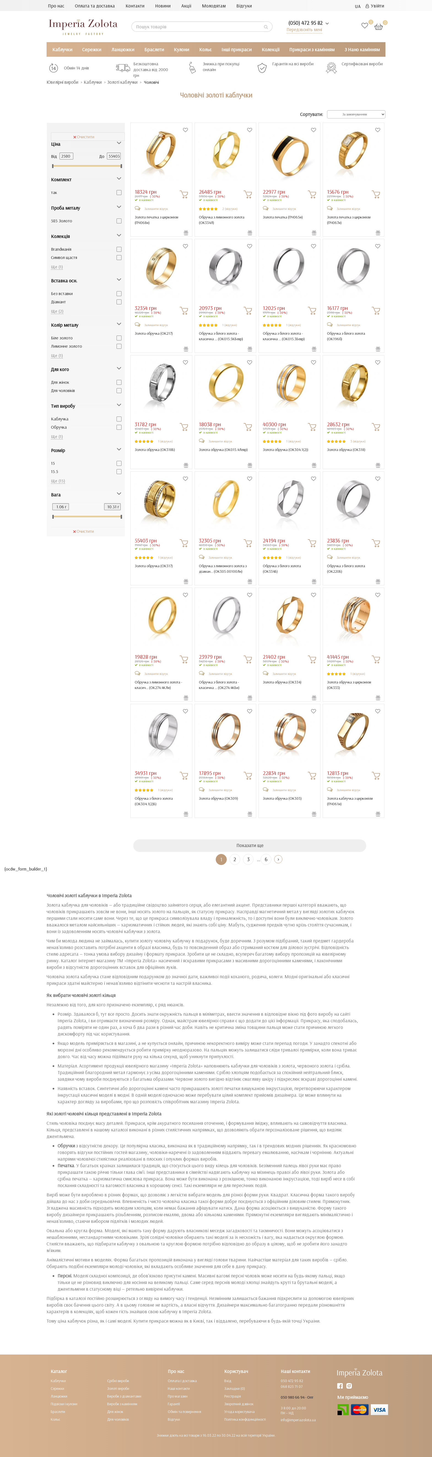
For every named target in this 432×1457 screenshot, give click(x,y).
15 (53, 463)
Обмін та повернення (184, 1411)
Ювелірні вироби (64, 82)
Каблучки (62, 49)
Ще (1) (57, 266)
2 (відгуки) (229, 209)
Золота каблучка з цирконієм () (350, 801)
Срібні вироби (118, 1380)
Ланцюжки (122, 49)
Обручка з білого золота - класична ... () (221, 336)
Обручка (59, 427)
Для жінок (60, 382)
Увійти (375, 6)
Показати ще (249, 845)
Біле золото (62, 337)
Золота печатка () (283, 217)
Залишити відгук (156, 209)
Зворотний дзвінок (238, 1403)
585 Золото (61, 220)
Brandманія (61, 249)
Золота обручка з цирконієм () (349, 685)
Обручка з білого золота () (346, 336)
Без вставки (62, 293)
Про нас (56, 6)
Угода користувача (239, 1411)
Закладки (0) (234, 1388)
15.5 (54, 471)
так (54, 192)
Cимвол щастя (64, 257)
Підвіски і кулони (64, 1403)
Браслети (154, 49)
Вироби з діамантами (124, 1396)
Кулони (181, 49)
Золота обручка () (154, 333)
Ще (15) (58, 480)
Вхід (227, 1380)
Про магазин (178, 1396)
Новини (163, 6)
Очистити (83, 136)
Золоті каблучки (128, 82)
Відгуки (244, 6)
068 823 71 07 (292, 1386)
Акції (186, 6)
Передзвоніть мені (303, 29)
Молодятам (214, 6)
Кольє (205, 49)
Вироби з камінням (122, 1403)
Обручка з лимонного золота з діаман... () (223, 568)
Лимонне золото (66, 346)
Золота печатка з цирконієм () (156, 220)
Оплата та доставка (95, 6)
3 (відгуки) (358, 441)
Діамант (58, 301)
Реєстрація (232, 1396)
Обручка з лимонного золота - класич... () (158, 685)
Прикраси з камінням (311, 49)
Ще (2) (57, 311)
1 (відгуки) (229, 325)
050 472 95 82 (292, 1380)
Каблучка (59, 418)
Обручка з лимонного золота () (221, 220)
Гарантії (174, 1403)
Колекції (270, 49)
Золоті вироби (118, 1388)
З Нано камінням (362, 49)
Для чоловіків (63, 390)
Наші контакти (179, 1388)
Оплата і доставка (182, 1380)
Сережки (91, 49)
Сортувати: (311, 114)
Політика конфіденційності (245, 1419)
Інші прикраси (237, 49)
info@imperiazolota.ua (298, 1419)
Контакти (135, 6)
